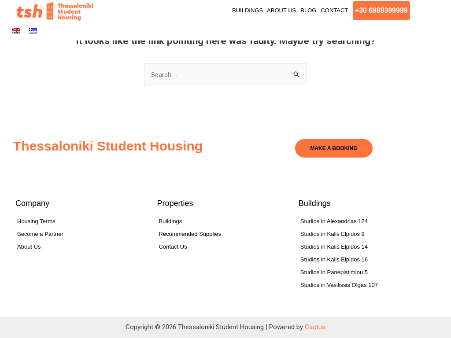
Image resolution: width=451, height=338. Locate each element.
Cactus (315, 327)
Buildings (248, 10)
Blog (308, 10)
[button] (382, 11)
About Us (281, 10)
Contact (334, 10)
